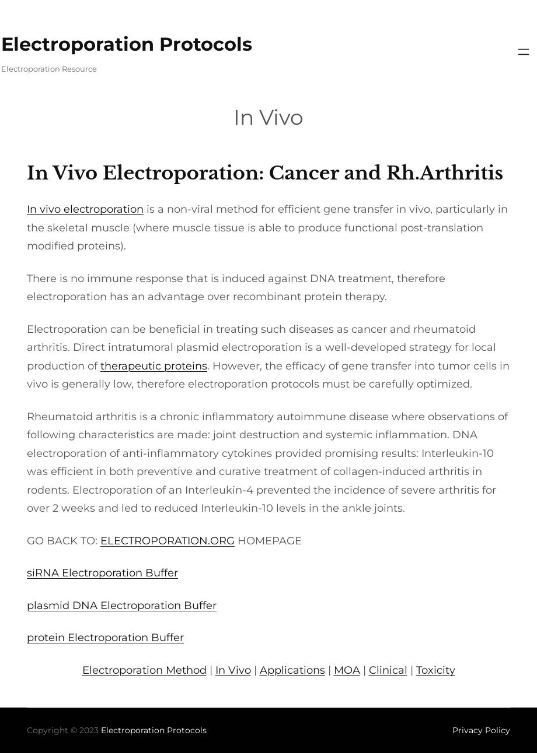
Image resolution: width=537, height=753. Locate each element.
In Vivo (233, 670)
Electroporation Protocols (126, 44)
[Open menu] (523, 52)
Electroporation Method (144, 670)
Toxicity (435, 670)
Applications (292, 670)
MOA (347, 670)
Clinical (388, 670)
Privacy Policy (481, 730)
